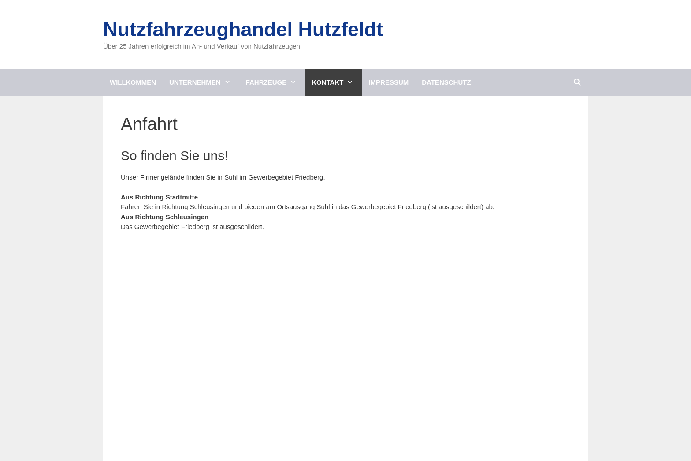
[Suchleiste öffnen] (577, 82)
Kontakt (337, 82)
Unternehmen (204, 82)
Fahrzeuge (275, 82)
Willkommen (133, 82)
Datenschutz (446, 82)
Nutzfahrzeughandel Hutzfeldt (243, 29)
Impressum (388, 82)
